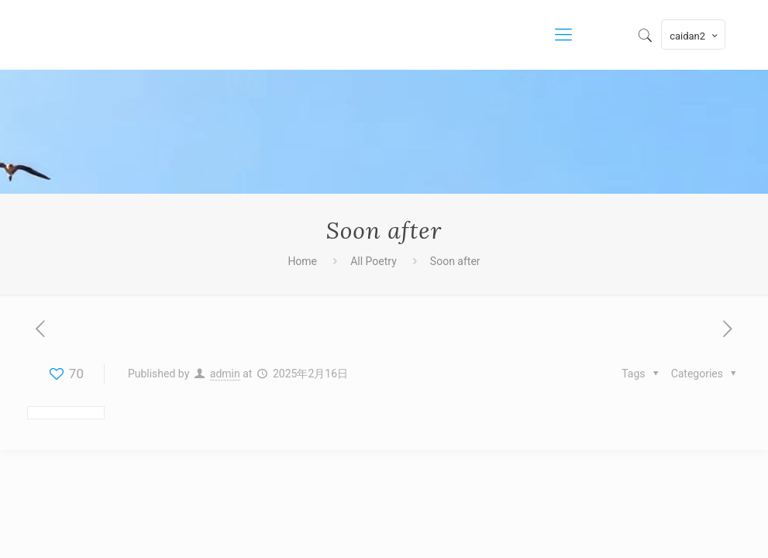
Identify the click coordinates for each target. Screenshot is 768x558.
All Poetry (373, 261)
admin (225, 373)
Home (302, 261)
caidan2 (695, 35)
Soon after (455, 261)
